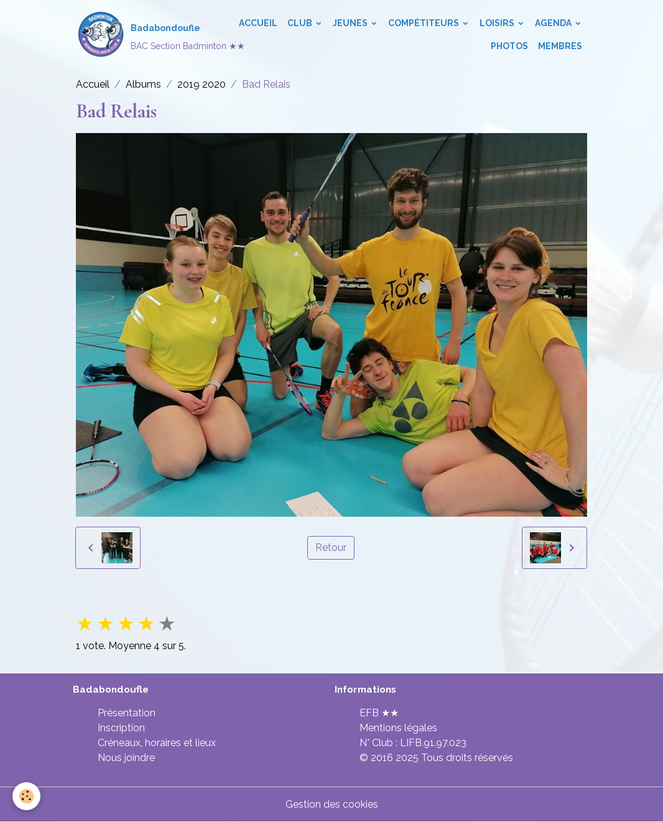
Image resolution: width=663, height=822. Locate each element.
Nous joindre (126, 758)
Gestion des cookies (331, 804)
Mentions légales (398, 728)
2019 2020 (201, 84)
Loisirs (498, 23)
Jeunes (351, 23)
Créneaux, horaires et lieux (157, 743)
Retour (330, 547)
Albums (143, 84)
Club (300, 23)
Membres (560, 46)
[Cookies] (26, 796)
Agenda (554, 23)
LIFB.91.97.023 (433, 743)
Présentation (126, 713)
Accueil (258, 23)
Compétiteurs (424, 23)
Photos (509, 46)
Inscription (121, 728)
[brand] (144, 35)
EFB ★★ (379, 713)
